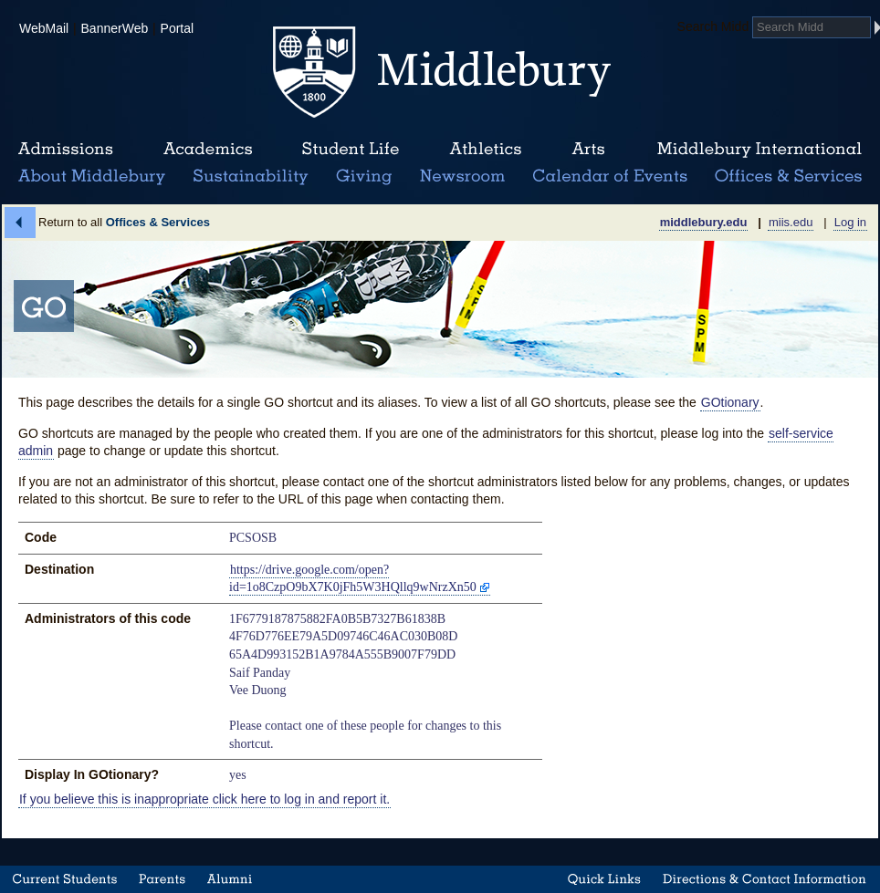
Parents (162, 879)
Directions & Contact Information (765, 879)
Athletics (485, 150)
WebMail (43, 28)
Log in (850, 222)
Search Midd (713, 26)
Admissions (66, 150)
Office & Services (789, 177)
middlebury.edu (704, 222)
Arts (588, 150)
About (92, 177)
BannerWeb (115, 28)
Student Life (350, 150)
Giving (361, 177)
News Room (462, 177)
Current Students (64, 879)
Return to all (124, 222)
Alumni (230, 879)
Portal (177, 28)
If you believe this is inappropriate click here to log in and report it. (204, 799)
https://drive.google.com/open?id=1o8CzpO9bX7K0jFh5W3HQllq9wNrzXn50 (353, 579)
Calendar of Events (613, 177)
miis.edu (790, 222)
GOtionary (730, 402)
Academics (207, 150)
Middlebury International (759, 150)
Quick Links (604, 879)
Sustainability (249, 177)
